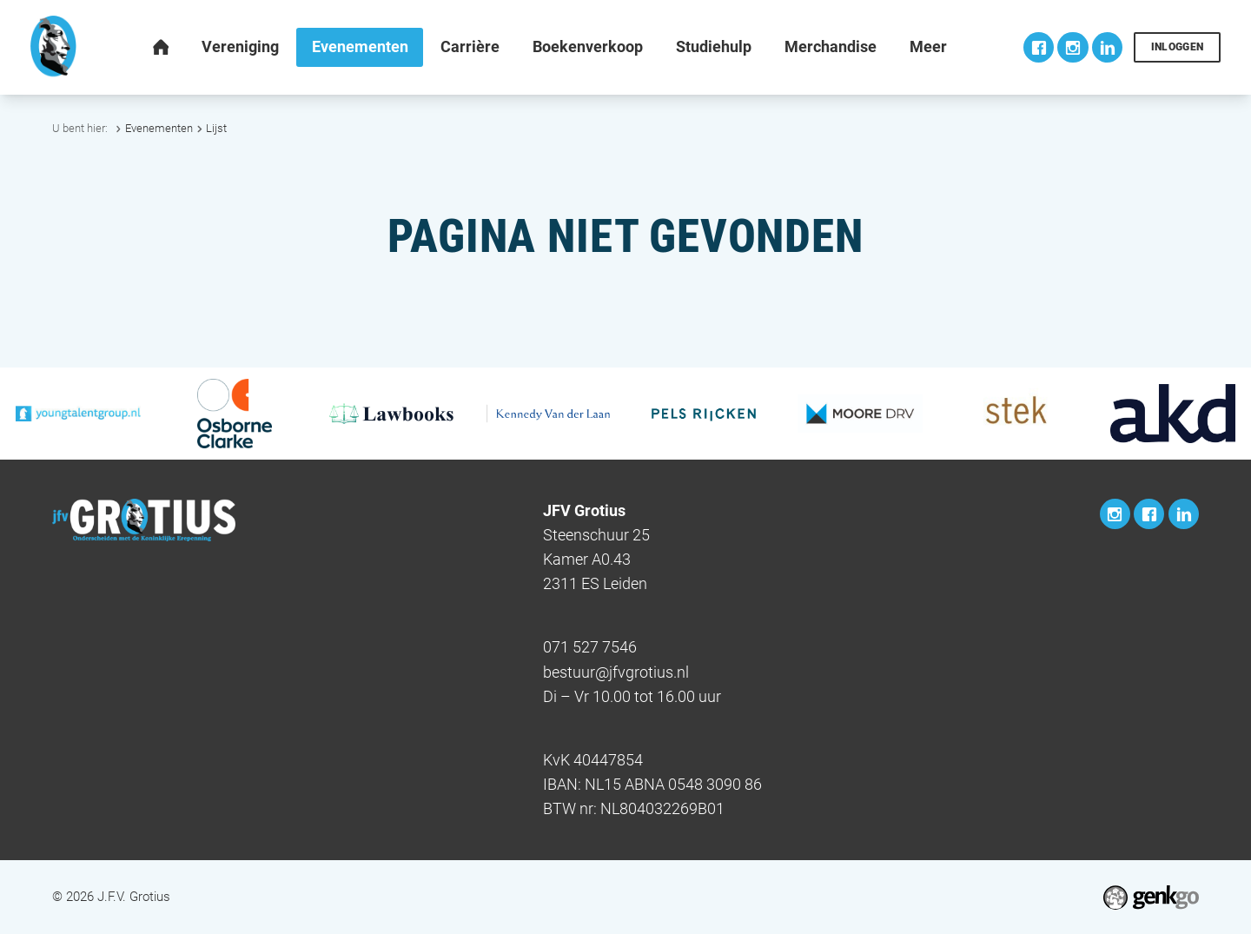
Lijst (216, 128)
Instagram (1072, 47)
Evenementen (159, 128)
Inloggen (1177, 47)
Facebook (1038, 47)
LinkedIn (1107, 47)
